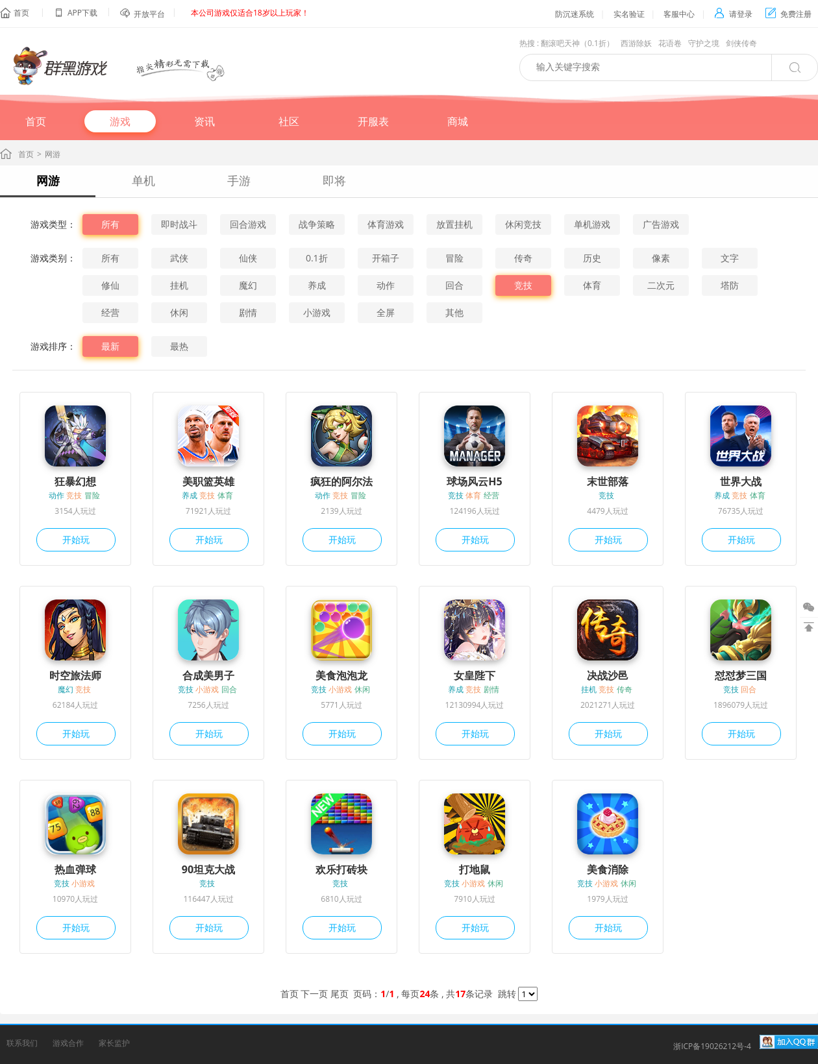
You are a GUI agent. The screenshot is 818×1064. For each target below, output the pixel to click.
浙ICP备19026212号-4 (712, 1046)
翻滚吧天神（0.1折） (577, 43)
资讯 (204, 121)
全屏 (386, 312)
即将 (334, 180)
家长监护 (114, 1042)
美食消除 (607, 869)
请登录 (733, 13)
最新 (110, 346)
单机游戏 (592, 224)
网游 (48, 180)
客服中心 (679, 13)
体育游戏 (385, 224)
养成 (317, 285)
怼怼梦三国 (741, 675)
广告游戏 (661, 224)
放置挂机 (454, 224)
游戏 (120, 121)
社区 (289, 121)
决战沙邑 (607, 675)
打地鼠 (474, 869)
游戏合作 (68, 1042)
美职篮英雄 (208, 481)
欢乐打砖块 (341, 869)
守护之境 (703, 43)
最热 (179, 346)
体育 (592, 285)
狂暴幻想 (75, 481)
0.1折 (317, 258)
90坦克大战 (208, 869)
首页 (21, 12)
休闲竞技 (523, 224)
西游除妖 (636, 43)
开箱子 (385, 258)
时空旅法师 (75, 675)
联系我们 (22, 1042)
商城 (457, 121)
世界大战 (741, 481)
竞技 (523, 285)
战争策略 (317, 224)
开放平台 (149, 13)
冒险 (454, 258)
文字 (730, 258)
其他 (454, 312)
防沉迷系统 (574, 13)
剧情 (248, 312)
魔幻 (248, 285)
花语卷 (670, 43)
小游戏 (316, 312)
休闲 (179, 312)
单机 (143, 180)
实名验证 (629, 13)
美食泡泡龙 (341, 675)
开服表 (373, 121)
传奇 (523, 258)
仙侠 (248, 258)
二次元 (661, 285)
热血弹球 (75, 869)
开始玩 (76, 539)
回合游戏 (248, 224)
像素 (661, 258)
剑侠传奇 (741, 43)
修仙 (110, 285)
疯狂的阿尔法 (341, 481)
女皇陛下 (474, 675)
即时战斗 (179, 224)
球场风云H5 (474, 481)
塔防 (730, 285)
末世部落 (607, 481)
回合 (454, 285)
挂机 (179, 285)
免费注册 (788, 13)
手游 (239, 180)
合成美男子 (208, 675)
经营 (110, 312)
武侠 (179, 258)
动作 (386, 285)
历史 (592, 258)
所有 (110, 224)
